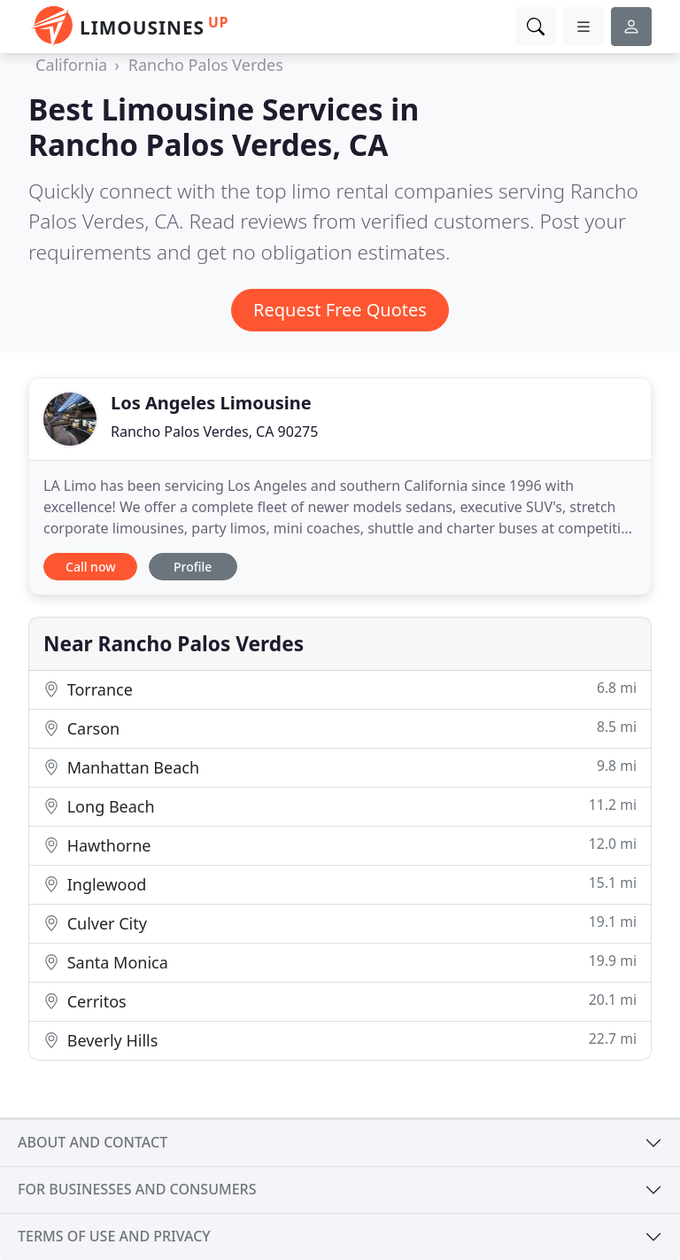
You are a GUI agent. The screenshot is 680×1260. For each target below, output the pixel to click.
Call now (90, 566)
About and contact (92, 1142)
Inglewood (340, 884)
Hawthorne (340, 845)
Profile (193, 566)
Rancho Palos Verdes (205, 64)
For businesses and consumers (137, 1189)
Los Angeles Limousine (211, 403)
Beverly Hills (340, 1040)
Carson (340, 728)
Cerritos (340, 1001)
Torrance (340, 689)
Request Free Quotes (340, 310)
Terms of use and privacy (114, 1236)
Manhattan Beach (340, 767)
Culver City (340, 923)
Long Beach (340, 806)
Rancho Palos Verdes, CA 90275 (214, 431)
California (71, 64)
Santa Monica (340, 962)
